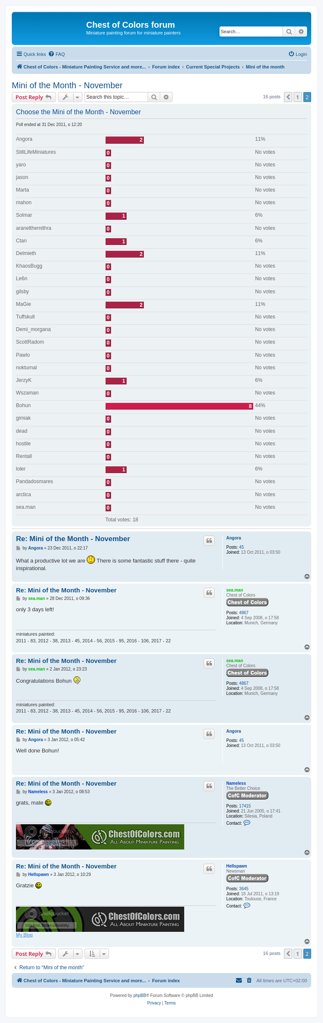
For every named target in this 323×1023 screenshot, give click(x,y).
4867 (244, 612)
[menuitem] (56, 54)
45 (241, 547)
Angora (233, 538)
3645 (244, 888)
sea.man (234, 590)
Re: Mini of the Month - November (73, 539)
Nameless (236, 783)
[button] (288, 97)
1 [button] (297, 97)
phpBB (139, 995)
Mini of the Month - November (67, 85)
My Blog (24, 934)
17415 (245, 806)
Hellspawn (236, 866)
